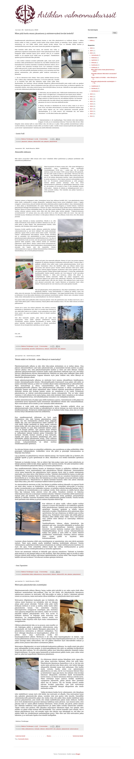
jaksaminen (24, 141)
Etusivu (49, 736)
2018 (91, 106)
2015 (91, 113)
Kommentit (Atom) (23, 739)
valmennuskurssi (74, 729)
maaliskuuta (94, 86)
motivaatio (36, 729)
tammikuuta (94, 91)
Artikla (31, 574)
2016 (91, 111)
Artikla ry (92, 40)
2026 (91, 48)
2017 (91, 109)
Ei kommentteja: (43, 139)
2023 (91, 94)
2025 (91, 50)
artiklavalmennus (39, 348)
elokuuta (94, 62)
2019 (91, 104)
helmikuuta (94, 88)
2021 (91, 99)
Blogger (78, 754)
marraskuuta (95, 55)
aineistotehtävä (25, 574)
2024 (91, 53)
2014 (91, 116)
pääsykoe (46, 141)
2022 (91, 96)
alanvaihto (32, 348)
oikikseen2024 (37, 141)
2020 (91, 101)
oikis (42, 141)
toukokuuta (94, 65)
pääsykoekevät (53, 141)
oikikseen (30, 141)
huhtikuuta (94, 67)
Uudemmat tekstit (20, 736)
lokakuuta (94, 57)
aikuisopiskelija (25, 348)
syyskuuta (94, 60)
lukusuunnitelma (47, 574)
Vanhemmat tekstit (78, 736)
